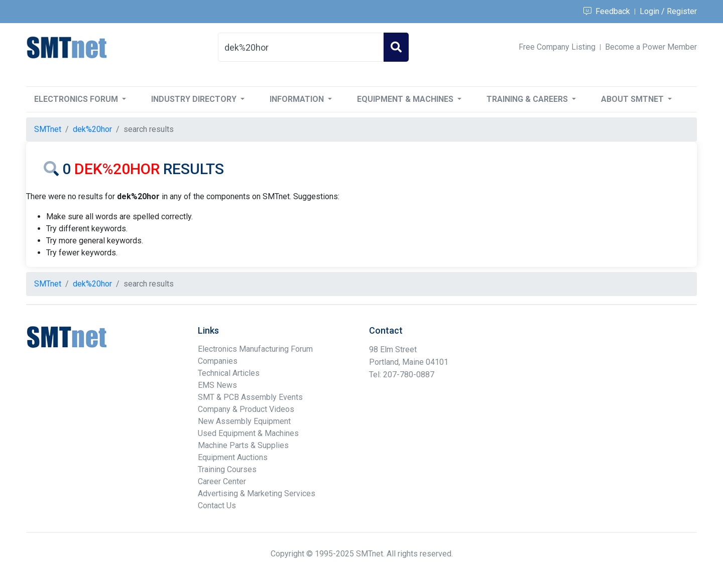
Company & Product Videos (246, 409)
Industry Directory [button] (194, 99)
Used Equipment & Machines (248, 433)
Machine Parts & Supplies (243, 445)
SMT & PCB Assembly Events (250, 397)
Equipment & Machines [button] (406, 99)
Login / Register (668, 11)
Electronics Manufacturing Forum (255, 349)
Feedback (606, 11)
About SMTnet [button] (633, 99)
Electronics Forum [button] (77, 99)
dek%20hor (92, 129)
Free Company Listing (557, 47)
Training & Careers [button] (528, 99)
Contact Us (217, 505)
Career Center (222, 481)
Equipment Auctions (233, 457)
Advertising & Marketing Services (256, 493)
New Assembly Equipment (244, 421)
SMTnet (47, 129)
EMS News (217, 385)
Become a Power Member (651, 47)
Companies (217, 361)
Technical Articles (229, 373)
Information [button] (298, 99)
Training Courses (227, 469)
